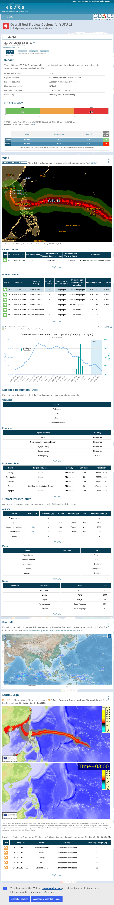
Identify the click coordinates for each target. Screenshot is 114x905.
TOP (108, 159)
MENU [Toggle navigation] (7, 17)
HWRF (33, 51)
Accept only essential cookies (46, 899)
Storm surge (59, 134)
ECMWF (44, 51)
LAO (33, 527)
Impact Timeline (10, 249)
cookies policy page (52, 888)
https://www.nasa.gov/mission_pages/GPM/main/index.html (52, 630)
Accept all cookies (19, 899)
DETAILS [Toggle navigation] (10, 37)
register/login (98, 1)
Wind (27, 134)
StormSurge (10, 694)
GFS (22, 51)
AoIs (35, 389)
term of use (76, 1)
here (33, 124)
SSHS (93, 163)
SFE (32, 532)
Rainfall (89, 134)
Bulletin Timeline (10, 274)
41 (9, 260)
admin (107, 1)
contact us (86, 1)
